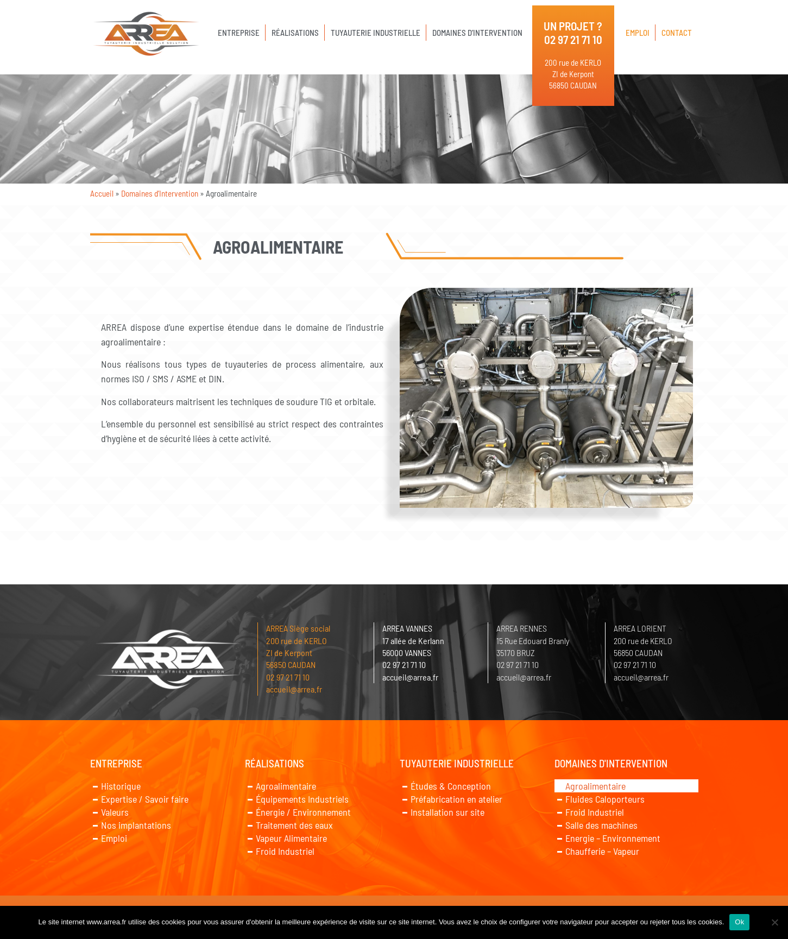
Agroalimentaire (286, 786)
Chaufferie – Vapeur (602, 851)
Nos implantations (136, 825)
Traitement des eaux (294, 825)
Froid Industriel (285, 851)
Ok (739, 922)
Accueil (102, 193)
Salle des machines (601, 825)
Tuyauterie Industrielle (375, 32)
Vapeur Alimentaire (291, 838)
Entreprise (239, 32)
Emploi (638, 32)
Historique (121, 786)
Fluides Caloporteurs (605, 799)
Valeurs (115, 812)
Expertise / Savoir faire (144, 799)
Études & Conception (451, 786)
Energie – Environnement (612, 838)
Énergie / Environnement (303, 812)
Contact (676, 32)
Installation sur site (447, 812)
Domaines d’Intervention (477, 32)
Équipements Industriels (302, 799)
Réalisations (295, 32)
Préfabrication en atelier (456, 799)
